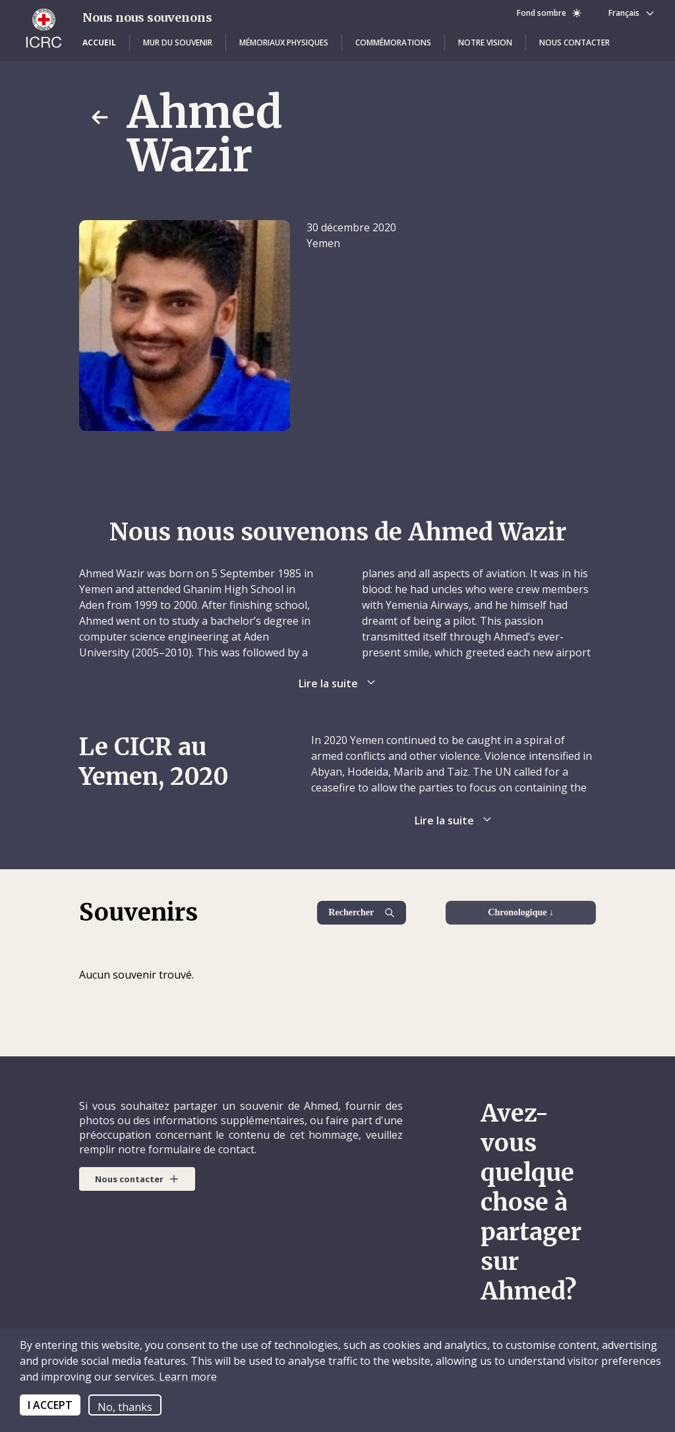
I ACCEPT (50, 1405)
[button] (99, 43)
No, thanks (125, 1407)
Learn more (186, 1376)
